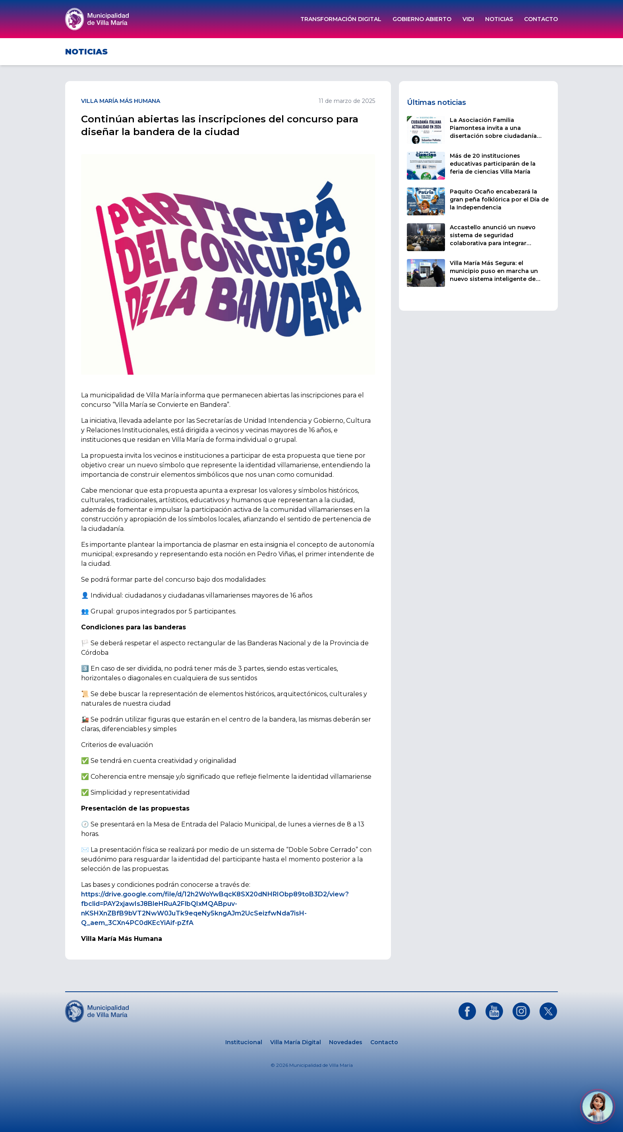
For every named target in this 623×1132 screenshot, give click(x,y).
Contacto (541, 19)
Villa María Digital (295, 1042)
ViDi (468, 19)
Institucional (243, 1042)
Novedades (345, 1042)
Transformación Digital (340, 19)
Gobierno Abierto (422, 19)
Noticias (499, 19)
